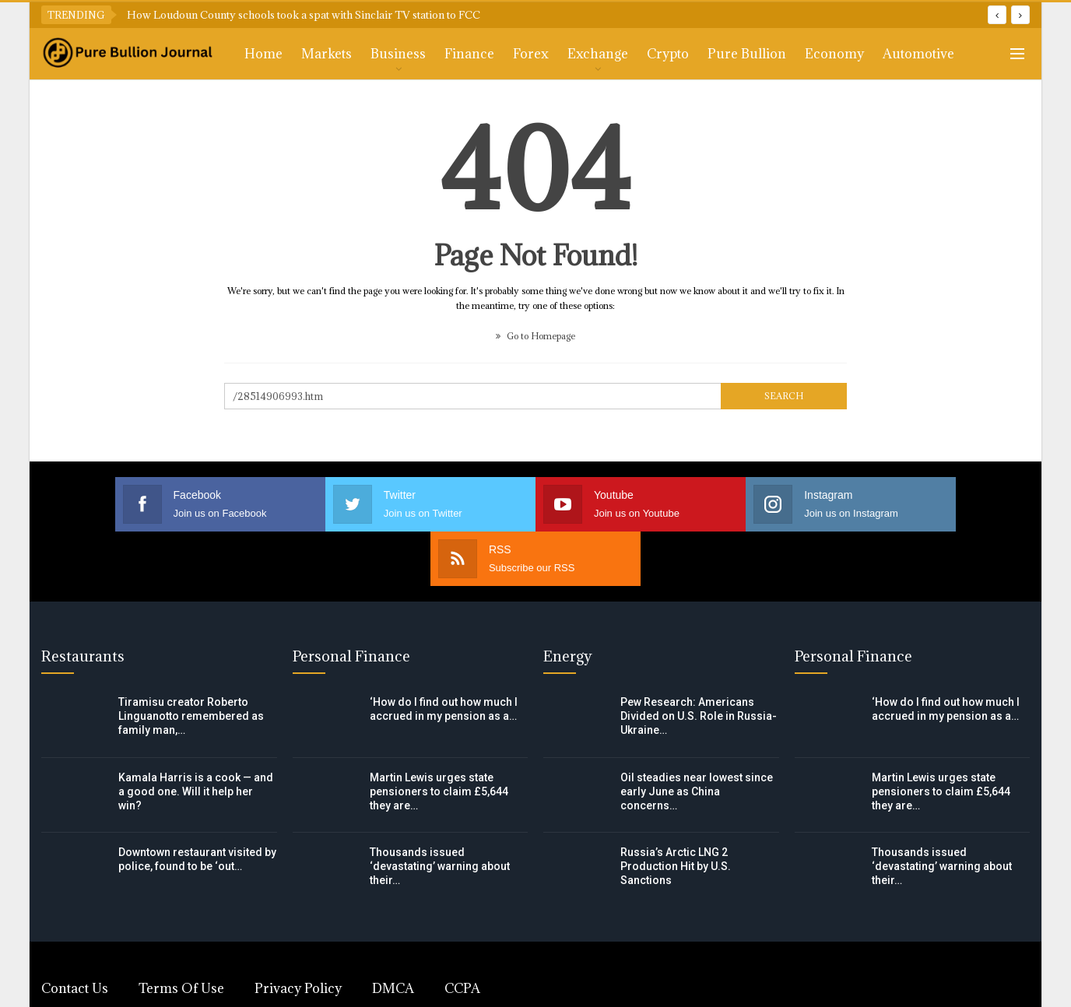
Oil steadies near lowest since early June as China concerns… (696, 737)
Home (263, 53)
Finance (469, 53)
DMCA (393, 933)
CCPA (462, 933)
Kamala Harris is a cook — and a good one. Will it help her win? (195, 737)
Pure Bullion (747, 53)
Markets (326, 53)
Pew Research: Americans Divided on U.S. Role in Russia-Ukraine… (698, 661)
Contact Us (74, 933)
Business (398, 53)
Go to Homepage (535, 336)
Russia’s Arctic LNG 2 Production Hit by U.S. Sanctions (675, 811)
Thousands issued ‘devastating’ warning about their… (440, 811)
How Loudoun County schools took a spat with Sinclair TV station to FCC (303, 15)
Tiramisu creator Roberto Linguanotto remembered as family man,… (191, 661)
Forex (531, 53)
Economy (834, 53)
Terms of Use (181, 933)
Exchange (597, 53)
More (900, 53)
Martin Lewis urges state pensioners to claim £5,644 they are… (439, 737)
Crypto (668, 53)
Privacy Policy (298, 933)
